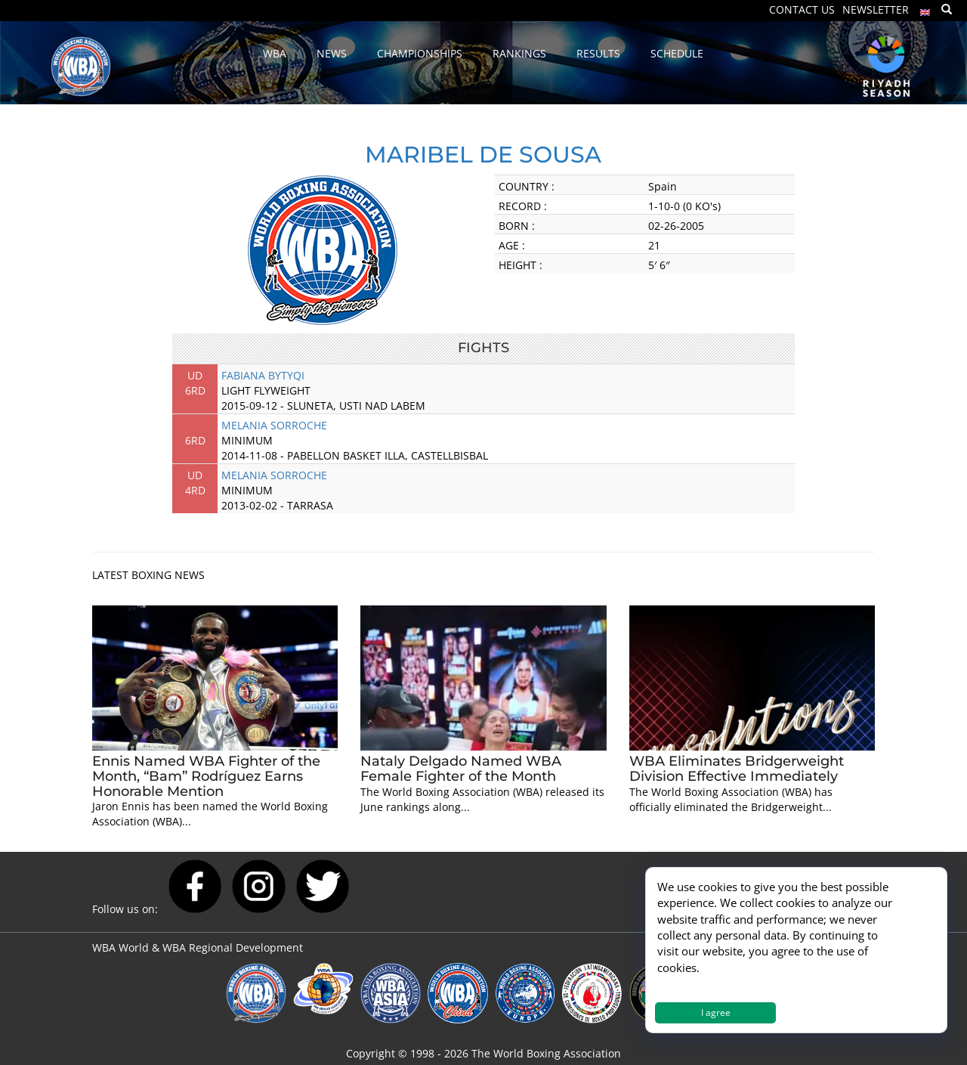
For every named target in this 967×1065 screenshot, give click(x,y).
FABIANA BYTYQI (262, 375)
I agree (716, 1012)
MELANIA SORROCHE (274, 425)
